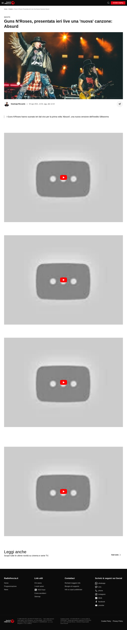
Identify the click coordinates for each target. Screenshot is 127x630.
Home (5, 9)
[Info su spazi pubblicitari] (73, 590)
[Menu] (3, 3)
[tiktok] (98, 598)
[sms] (98, 587)
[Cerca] (108, 3)
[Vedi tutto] (116, 555)
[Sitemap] (37, 597)
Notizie (11, 9)
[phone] (99, 590)
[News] (6, 590)
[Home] (9, 3)
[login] (118, 3)
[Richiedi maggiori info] (72, 583)
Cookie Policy (106, 621)
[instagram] (100, 594)
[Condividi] (120, 104)
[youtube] (99, 605)
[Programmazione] (10, 586)
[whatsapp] (100, 583)
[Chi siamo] (38, 583)
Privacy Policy (118, 621)
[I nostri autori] (39, 586)
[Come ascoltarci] (40, 593)
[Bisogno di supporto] (72, 586)
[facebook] (100, 601)
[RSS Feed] (39, 590)
